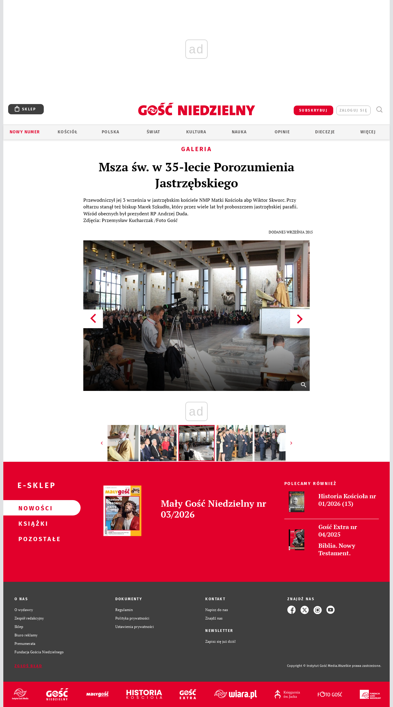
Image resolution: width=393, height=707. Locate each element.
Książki (32, 523)
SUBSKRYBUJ (313, 110)
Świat (153, 132)
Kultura (196, 132)
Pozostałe (32, 538)
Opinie (282, 132)
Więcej (367, 132)
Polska (110, 132)
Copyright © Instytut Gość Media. (312, 666)
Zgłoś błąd (28, 666)
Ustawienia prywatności (134, 626)
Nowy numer (25, 132)
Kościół (68, 132)
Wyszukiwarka (379, 109)
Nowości (32, 508)
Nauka (239, 132)
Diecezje (325, 132)
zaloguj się (353, 110)
